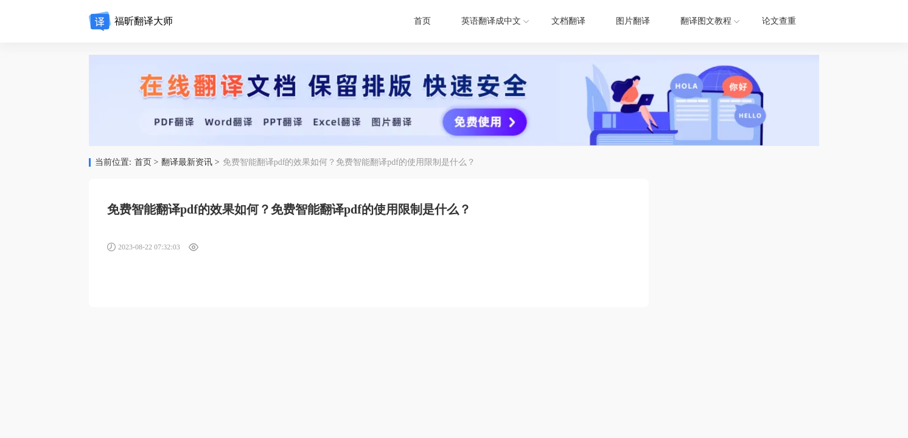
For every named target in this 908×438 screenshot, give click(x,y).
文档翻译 (568, 21)
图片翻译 (633, 21)
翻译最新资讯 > (190, 162)
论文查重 (779, 21)
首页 (422, 21)
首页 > (146, 162)
